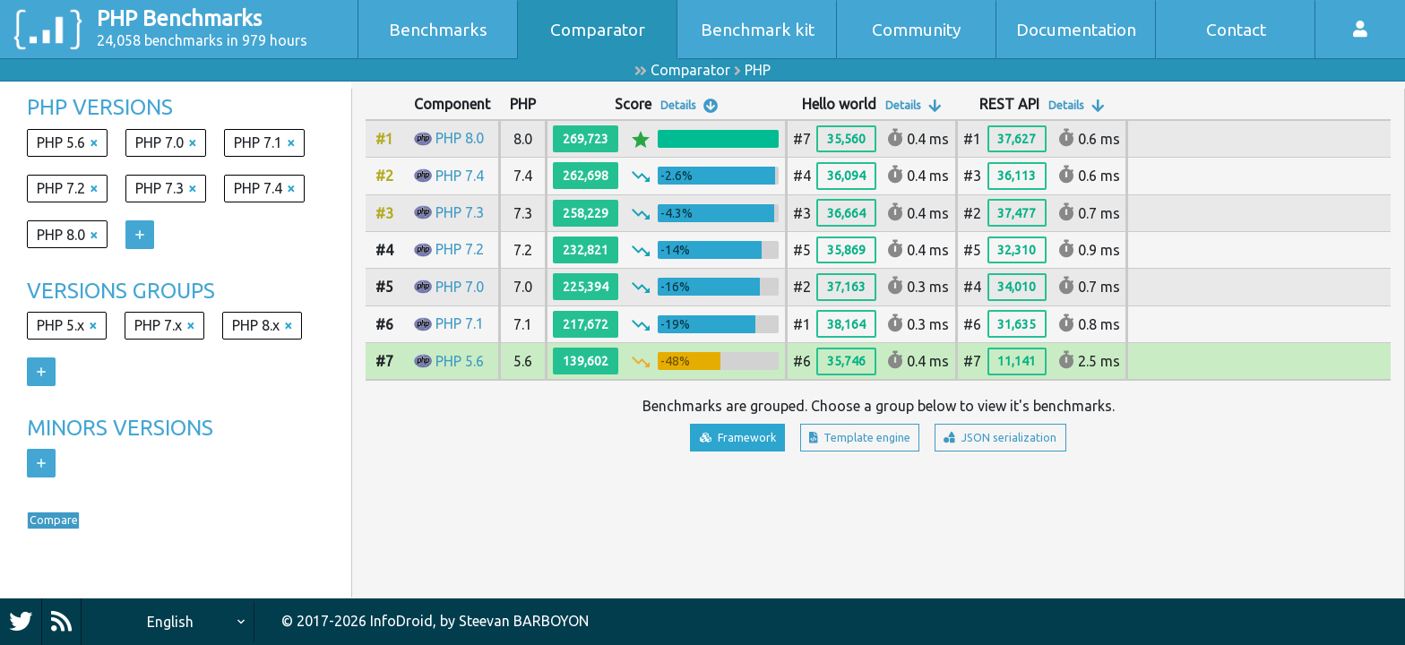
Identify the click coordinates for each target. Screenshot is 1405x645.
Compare (68, 525)
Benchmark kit (758, 29)
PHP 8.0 (459, 138)
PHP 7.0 (459, 287)
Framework (705, 441)
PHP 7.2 (459, 249)
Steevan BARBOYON (524, 621)
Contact (1236, 29)
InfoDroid (401, 621)
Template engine (855, 441)
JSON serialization (1029, 441)
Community (916, 29)
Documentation (1076, 29)
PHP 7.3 (459, 212)
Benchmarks (438, 29)
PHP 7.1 (459, 323)
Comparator (597, 29)
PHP (758, 70)
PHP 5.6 (459, 361)
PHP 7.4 (459, 176)
